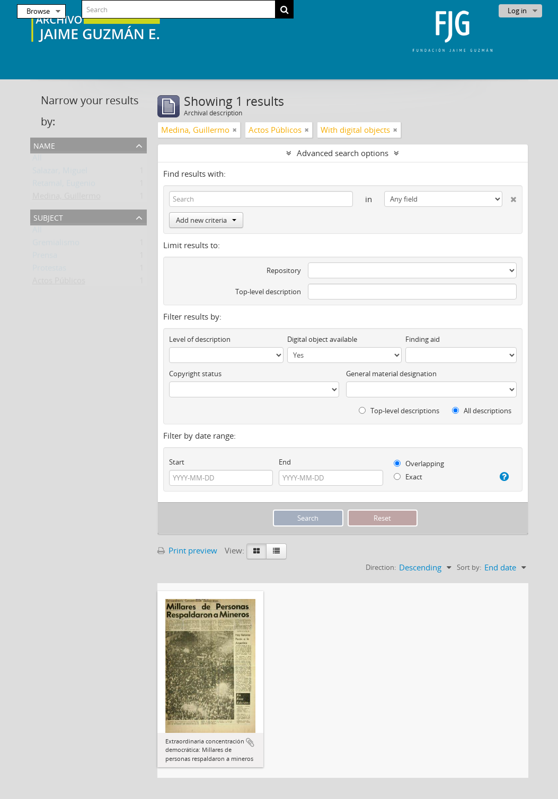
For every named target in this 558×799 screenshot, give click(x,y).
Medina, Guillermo (66, 198)
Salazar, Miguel (59, 172)
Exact (408, 477)
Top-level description (268, 291)
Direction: (381, 567)
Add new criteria (206, 220)
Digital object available (322, 339)
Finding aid (422, 339)
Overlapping (419, 463)
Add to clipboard (250, 742)
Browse (38, 11)
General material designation (391, 373)
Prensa (44, 257)
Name (44, 145)
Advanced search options (342, 153)
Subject (48, 217)
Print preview (187, 550)
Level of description (200, 339)
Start (176, 462)
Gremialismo (55, 244)
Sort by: (469, 567)
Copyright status (195, 373)
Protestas (49, 270)
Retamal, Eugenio (63, 185)
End (285, 462)
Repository (284, 270)
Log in (517, 10)
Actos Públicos (58, 282)
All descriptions (481, 410)
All (37, 160)
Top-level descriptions (399, 410)
